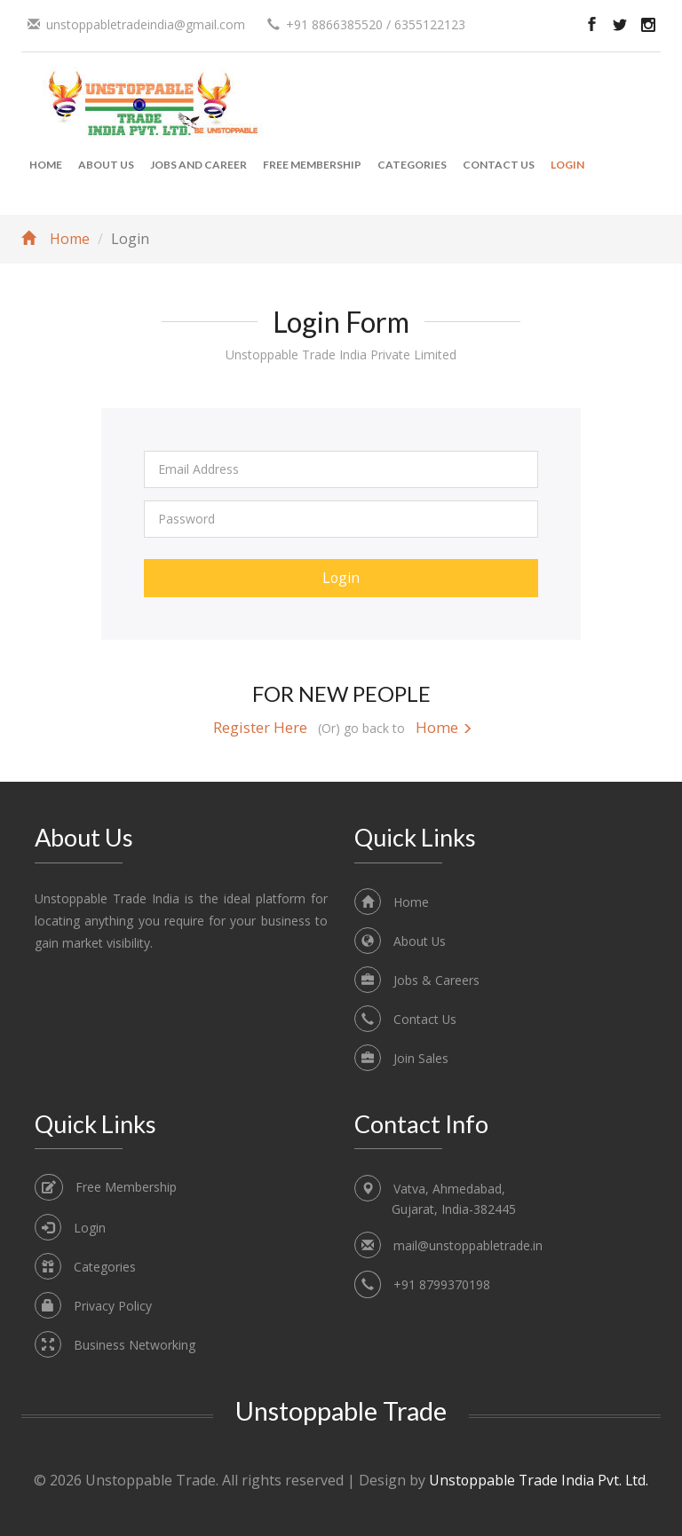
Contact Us (499, 164)
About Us (106, 164)
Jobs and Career (198, 164)
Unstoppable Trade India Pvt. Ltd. (539, 1481)
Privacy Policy (113, 1305)
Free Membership (312, 164)
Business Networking (134, 1344)
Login (567, 164)
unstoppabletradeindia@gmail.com (145, 24)
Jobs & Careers (436, 980)
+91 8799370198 (441, 1284)
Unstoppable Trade (341, 1411)
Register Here (260, 727)
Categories (412, 164)
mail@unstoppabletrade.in (468, 1245)
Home (45, 164)
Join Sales (420, 1058)
